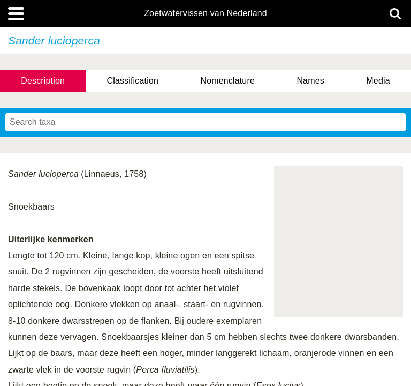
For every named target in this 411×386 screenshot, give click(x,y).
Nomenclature (227, 80)
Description (43, 80)
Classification (132, 80)
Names (310, 80)
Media (378, 80)
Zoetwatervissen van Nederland (205, 13)
